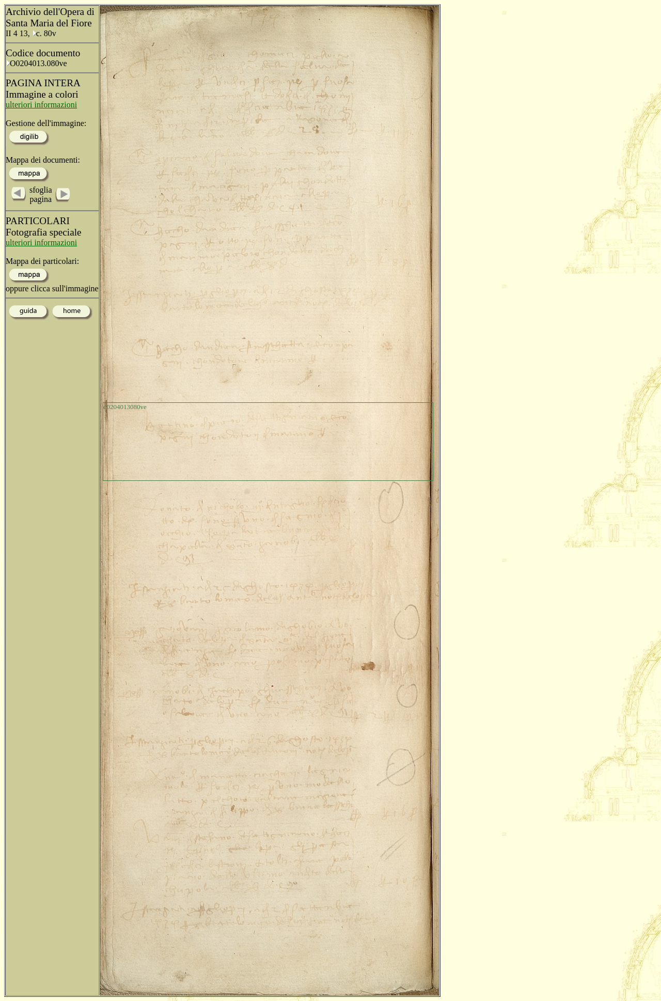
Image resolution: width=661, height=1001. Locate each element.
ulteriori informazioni (41, 104)
